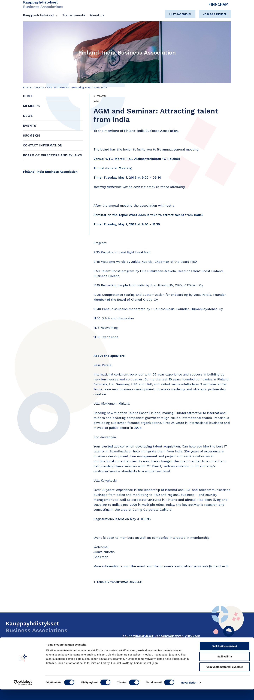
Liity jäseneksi (180, 14)
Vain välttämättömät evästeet (224, 677)
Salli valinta (224, 667)
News (28, 116)
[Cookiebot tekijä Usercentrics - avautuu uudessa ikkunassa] (22, 693)
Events (39, 87)
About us (97, 15)
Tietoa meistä (73, 15)
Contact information (42, 145)
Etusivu (27, 87)
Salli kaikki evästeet (224, 656)
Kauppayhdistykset (38, 15)
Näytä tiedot (188, 693)
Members (31, 106)
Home (28, 96)
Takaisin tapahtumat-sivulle (117, 582)
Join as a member (215, 14)
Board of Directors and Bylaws (52, 155)
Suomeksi (31, 135)
